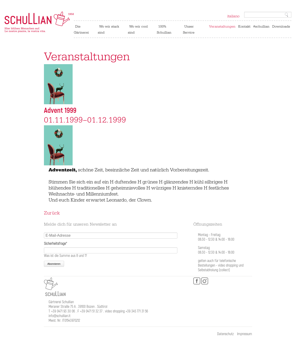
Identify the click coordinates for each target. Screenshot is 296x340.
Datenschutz (225, 334)
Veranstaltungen (222, 26)
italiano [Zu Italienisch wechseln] (233, 16)
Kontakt (244, 26)
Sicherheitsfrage (55, 243)
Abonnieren (53, 263)
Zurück (52, 213)
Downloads (281, 26)
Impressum (244, 334)
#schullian (261, 26)
